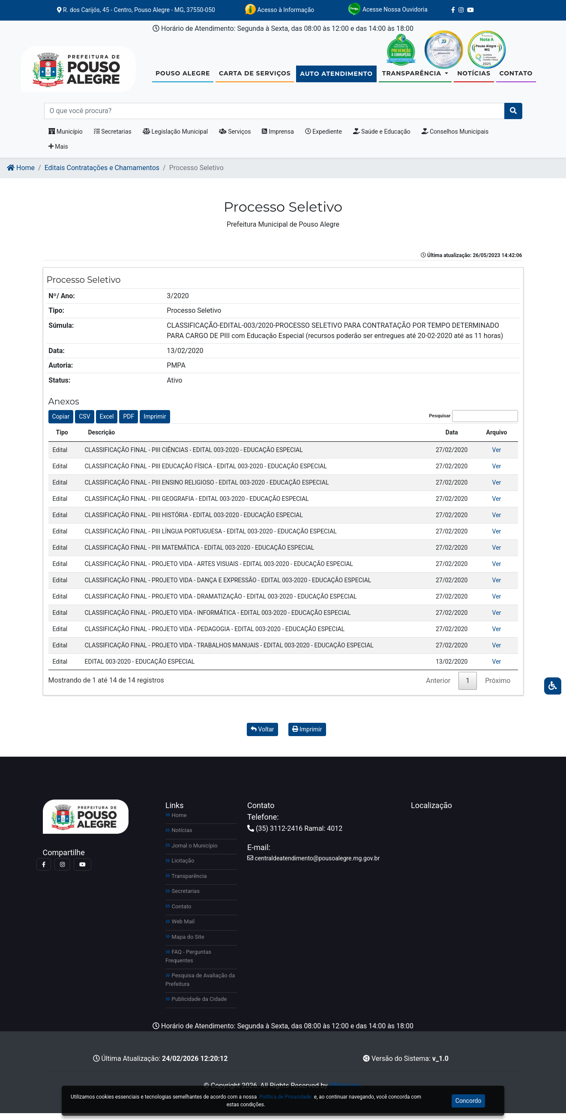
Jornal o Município (191, 852)
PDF (128, 423)
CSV (84, 423)
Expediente (323, 138)
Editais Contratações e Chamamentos (102, 175)
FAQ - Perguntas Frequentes (188, 962)
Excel (107, 423)
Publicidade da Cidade (196, 1006)
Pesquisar (473, 423)
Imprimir (155, 423)
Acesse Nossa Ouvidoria (387, 9)
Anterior (438, 687)
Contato (516, 77)
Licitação (179, 867)
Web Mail (180, 928)
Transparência (186, 883)
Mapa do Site (184, 943)
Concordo (468, 1100)
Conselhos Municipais (455, 138)
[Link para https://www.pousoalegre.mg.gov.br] (68, 72)
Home (21, 175)
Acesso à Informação (279, 9)
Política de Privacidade (285, 1097)
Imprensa (277, 138)
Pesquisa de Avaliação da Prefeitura (200, 986)
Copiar (61, 423)
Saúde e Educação (381, 138)
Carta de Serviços (254, 77)
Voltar (262, 736)
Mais (58, 153)
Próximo (497, 687)
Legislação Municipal (175, 138)
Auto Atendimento (336, 77)
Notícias (474, 77)
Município (65, 138)
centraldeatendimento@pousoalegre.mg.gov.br (313, 865)
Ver (496, 456)
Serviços (235, 138)
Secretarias (113, 138)
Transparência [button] (412, 77)
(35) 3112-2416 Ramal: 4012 (294, 835)
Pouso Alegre (183, 77)
